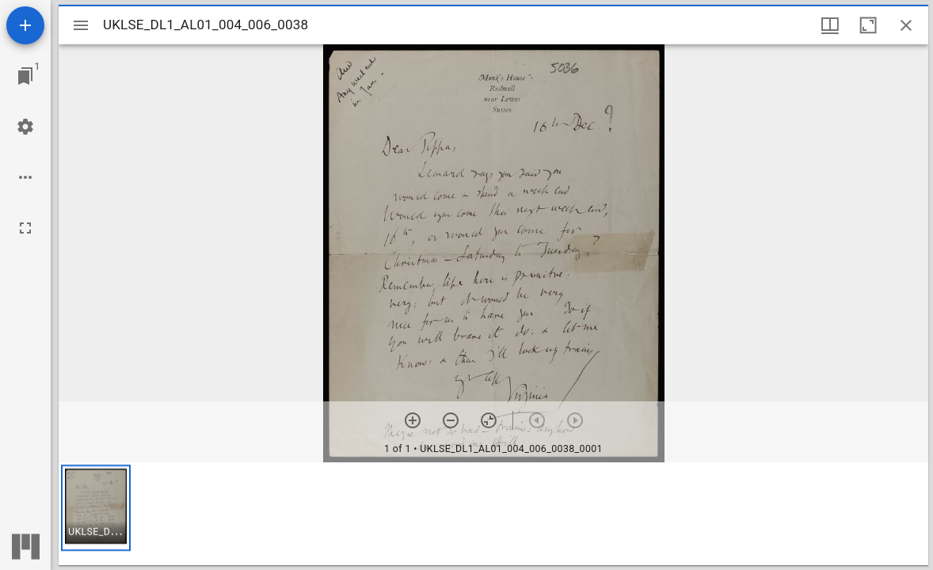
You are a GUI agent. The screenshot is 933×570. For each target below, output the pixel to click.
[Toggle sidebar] (81, 25)
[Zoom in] (413, 420)
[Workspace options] (25, 177)
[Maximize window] (868, 25)
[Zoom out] (451, 420)
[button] (96, 508)
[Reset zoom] (489, 420)
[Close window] (906, 25)
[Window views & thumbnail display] (830, 25)
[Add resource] (25, 25)
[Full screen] (25, 228)
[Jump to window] (25, 76)
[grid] (493, 513)
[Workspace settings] (25, 127)
